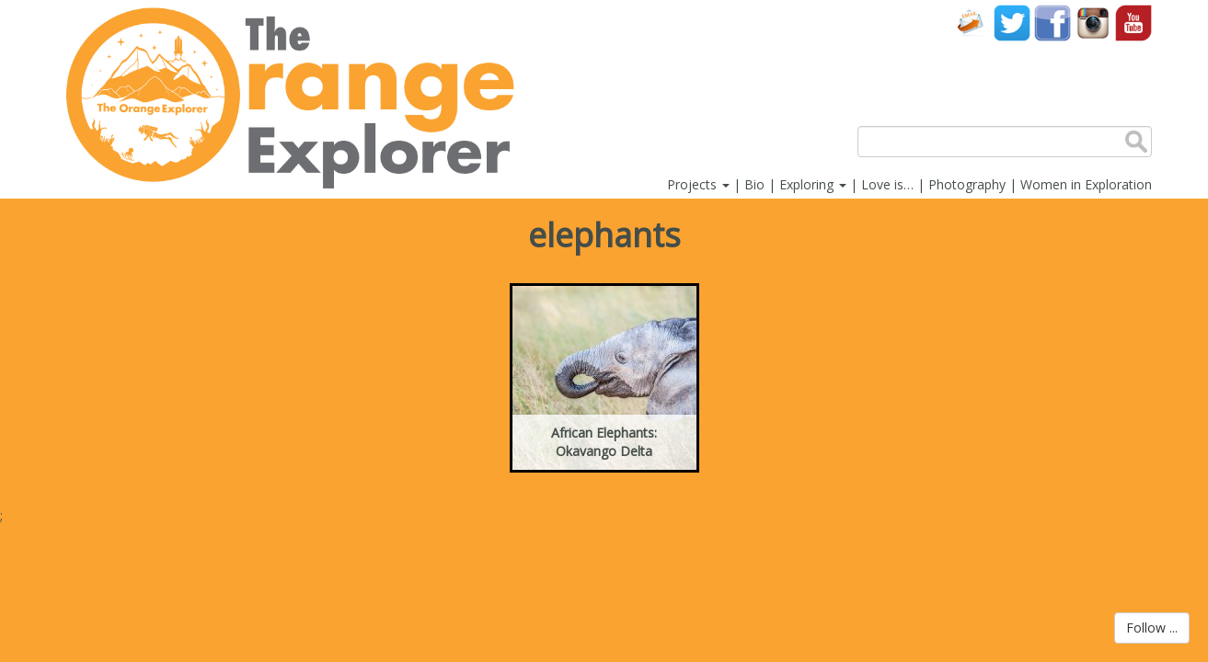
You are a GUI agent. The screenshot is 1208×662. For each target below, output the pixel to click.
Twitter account (1012, 22)
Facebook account (1052, 22)
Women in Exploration (1086, 184)
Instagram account (1093, 22)
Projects (698, 184)
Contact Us (971, 22)
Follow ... (1152, 627)
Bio (754, 184)
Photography (967, 184)
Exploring (812, 184)
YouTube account (1133, 22)
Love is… (887, 184)
